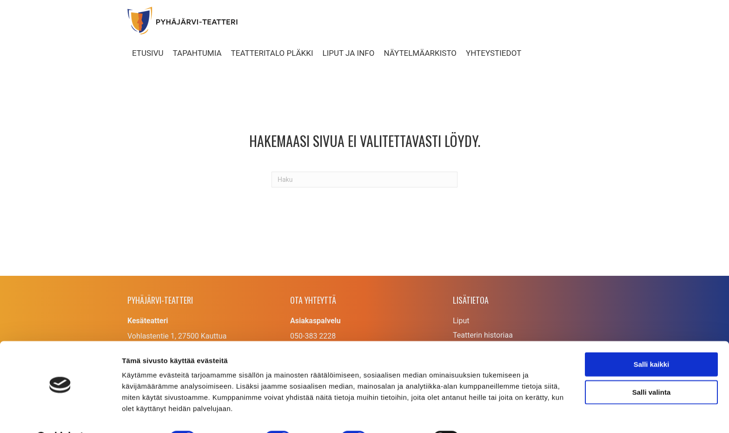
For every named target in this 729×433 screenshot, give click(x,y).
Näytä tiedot (497, 415)
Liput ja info (349, 53)
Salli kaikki (651, 340)
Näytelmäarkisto (420, 53)
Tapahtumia (197, 53)
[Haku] (364, 179)
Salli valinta (651, 368)
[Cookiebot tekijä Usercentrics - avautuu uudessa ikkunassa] (60, 415)
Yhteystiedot (493, 53)
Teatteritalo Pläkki (272, 53)
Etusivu (148, 53)
